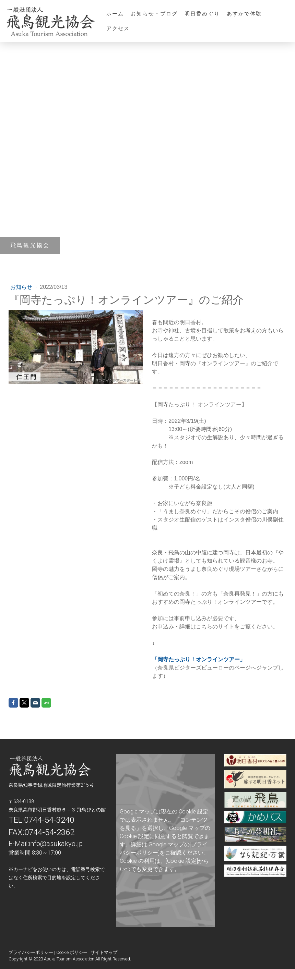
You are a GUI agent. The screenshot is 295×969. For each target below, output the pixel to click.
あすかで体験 (244, 13)
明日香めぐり (202, 13)
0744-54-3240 (49, 820)
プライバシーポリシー (31, 952)
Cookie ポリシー (71, 952)
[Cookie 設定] (182, 861)
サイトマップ (104, 952)
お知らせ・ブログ (154, 13)
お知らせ (22, 287)
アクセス (118, 28)
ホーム (115, 13)
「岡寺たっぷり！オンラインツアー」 (198, 659)
